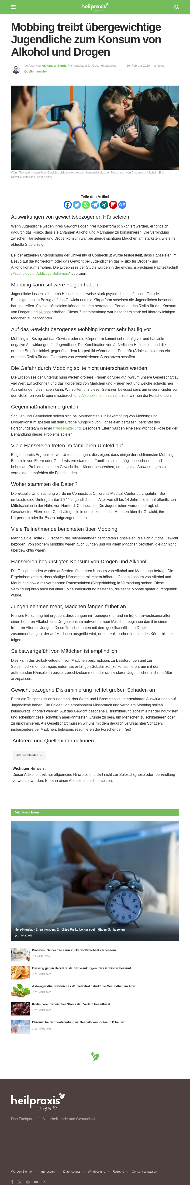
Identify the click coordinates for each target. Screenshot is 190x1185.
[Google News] (122, 205)
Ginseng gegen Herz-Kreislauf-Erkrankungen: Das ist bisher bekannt (81, 968)
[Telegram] (95, 205)
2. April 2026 (23, 935)
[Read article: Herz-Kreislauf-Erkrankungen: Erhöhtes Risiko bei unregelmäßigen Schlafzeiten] (95, 881)
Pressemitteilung (67, 428)
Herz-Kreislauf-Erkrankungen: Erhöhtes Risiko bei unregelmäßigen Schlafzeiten (70, 929)
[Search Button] (176, 7)
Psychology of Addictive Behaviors (40, 273)
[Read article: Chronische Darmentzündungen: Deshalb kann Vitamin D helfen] (20, 1026)
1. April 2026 (41, 956)
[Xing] (104, 205)
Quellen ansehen (36, 71)
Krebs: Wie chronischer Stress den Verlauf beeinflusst (71, 1004)
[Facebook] (68, 205)
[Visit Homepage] (95, 7)
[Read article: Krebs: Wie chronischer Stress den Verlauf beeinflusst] (20, 1008)
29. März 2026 (41, 1028)
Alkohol (44, 312)
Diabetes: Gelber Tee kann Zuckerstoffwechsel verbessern (74, 950)
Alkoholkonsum (94, 395)
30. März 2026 (41, 992)
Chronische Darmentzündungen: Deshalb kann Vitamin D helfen (78, 1022)
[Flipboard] (113, 205)
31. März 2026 (41, 974)
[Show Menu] (13, 7)
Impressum (48, 1171)
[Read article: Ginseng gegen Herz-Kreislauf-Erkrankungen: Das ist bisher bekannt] (20, 972)
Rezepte (118, 1171)
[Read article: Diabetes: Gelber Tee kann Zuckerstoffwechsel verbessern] (20, 954)
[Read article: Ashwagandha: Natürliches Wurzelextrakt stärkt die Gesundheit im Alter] (20, 990)
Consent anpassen (144, 1171)
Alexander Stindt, (55, 65)
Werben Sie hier (22, 1171)
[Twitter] (77, 205)
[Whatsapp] (86, 205)
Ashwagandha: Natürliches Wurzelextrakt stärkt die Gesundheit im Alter (84, 986)
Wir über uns (96, 1171)
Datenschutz (71, 1171)
